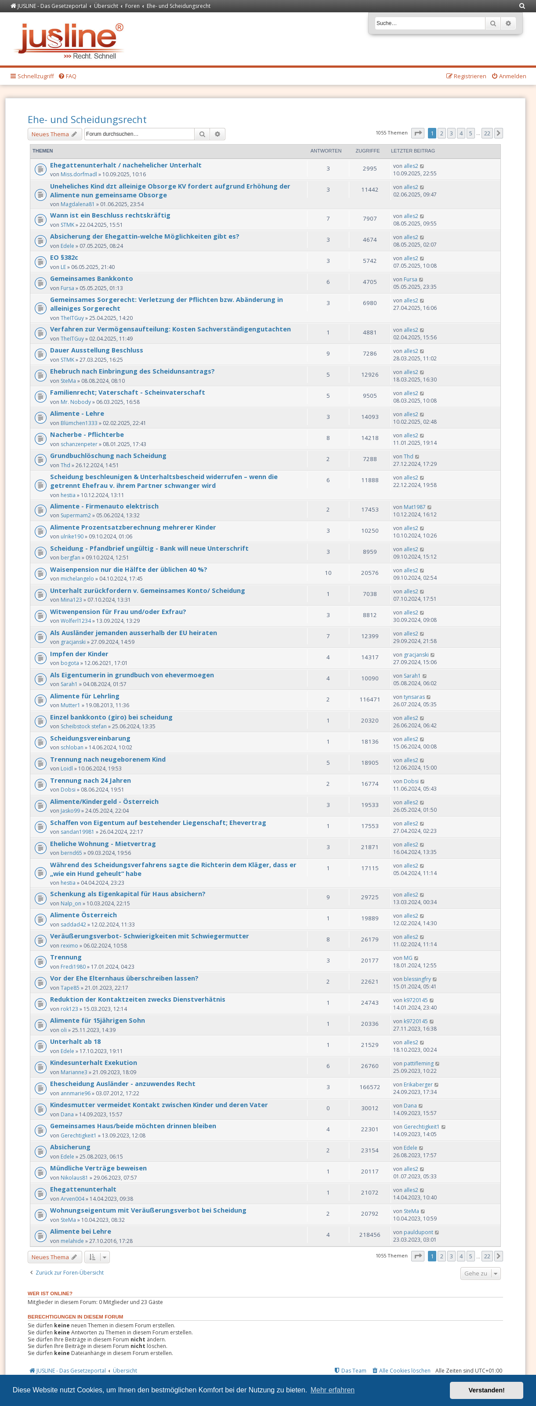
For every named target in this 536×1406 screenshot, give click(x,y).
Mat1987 (415, 507)
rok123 (69, 1009)
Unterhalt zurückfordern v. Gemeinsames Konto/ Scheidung (147, 590)
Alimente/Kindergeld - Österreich (104, 801)
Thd (65, 465)
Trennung (66, 956)
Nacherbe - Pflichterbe (87, 434)
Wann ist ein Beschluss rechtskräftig (110, 215)
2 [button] (441, 133)
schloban (72, 747)
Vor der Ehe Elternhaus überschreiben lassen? (124, 978)
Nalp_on (71, 903)
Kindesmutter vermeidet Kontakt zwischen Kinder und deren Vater (159, 1104)
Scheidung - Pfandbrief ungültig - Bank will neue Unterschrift (149, 548)
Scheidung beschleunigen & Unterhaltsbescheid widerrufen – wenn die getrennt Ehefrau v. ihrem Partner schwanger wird (164, 481)
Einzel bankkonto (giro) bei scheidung (111, 716)
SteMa (68, 381)
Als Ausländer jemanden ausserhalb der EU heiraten (133, 632)
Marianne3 (74, 1072)
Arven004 (72, 1199)
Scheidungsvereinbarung (90, 738)
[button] (417, 133)
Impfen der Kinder (79, 653)
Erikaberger (418, 1084)
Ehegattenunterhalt (83, 1188)
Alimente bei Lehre (80, 1231)
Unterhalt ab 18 (75, 1041)
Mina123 (71, 599)
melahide (72, 1241)
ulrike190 (72, 536)
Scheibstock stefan (84, 726)
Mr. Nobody (76, 402)
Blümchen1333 (79, 423)
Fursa (67, 288)
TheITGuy (72, 318)
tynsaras (414, 697)
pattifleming (419, 1063)
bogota (70, 663)
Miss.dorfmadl (79, 174)
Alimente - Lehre (77, 413)
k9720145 (416, 1000)
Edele (67, 246)
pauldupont (418, 1232)
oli (64, 1030)
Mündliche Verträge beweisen (98, 1167)
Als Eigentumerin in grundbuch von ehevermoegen (132, 674)
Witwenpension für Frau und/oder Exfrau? (118, 611)
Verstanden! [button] (487, 1390)
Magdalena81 (78, 204)
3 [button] (451, 133)
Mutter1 (70, 705)
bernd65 (71, 853)
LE (63, 267)
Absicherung (70, 1146)
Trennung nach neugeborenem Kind (108, 759)
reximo (69, 945)
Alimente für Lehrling (85, 695)
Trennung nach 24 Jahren (90, 780)
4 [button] (461, 133)
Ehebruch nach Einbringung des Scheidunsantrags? (132, 371)
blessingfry (417, 979)
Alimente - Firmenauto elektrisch (104, 505)
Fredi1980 (73, 966)
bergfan (70, 557)
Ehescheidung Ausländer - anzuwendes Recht (123, 1083)
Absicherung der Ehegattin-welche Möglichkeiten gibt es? (144, 236)
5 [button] (470, 133)
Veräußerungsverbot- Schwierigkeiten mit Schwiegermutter (149, 935)
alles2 (411, 166)
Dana (67, 1114)
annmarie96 (76, 1093)
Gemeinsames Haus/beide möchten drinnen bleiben (133, 1125)
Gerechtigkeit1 (79, 1135)
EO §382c (64, 257)
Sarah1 (69, 684)
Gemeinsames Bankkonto (91, 278)
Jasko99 (70, 810)
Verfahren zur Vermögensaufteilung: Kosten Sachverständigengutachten (170, 328)
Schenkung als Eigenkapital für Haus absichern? (128, 893)
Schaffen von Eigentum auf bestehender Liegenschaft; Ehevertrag (158, 822)
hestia (68, 495)
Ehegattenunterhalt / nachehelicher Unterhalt (126, 164)
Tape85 (70, 988)
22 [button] (487, 133)
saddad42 (73, 924)
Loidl (67, 768)
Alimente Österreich (83, 914)
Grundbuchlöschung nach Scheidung (108, 455)
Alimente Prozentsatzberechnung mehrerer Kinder (133, 527)
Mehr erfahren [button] (333, 1390)
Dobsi (68, 789)
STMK (67, 225)
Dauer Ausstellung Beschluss (96, 349)
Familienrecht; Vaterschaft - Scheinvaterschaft (127, 392)
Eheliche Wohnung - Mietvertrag (103, 843)
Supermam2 (76, 515)
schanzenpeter (79, 444)
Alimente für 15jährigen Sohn (97, 1020)
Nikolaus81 (74, 1177)
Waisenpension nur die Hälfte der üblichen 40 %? (128, 569)
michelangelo (77, 578)
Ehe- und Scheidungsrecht (87, 119)
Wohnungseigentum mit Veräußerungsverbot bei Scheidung (148, 1210)
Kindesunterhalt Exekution (93, 1062)
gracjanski (73, 642)
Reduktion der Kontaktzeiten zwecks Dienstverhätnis (137, 999)
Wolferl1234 (76, 621)
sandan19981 (77, 832)
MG (408, 958)
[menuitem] (522, 6)
